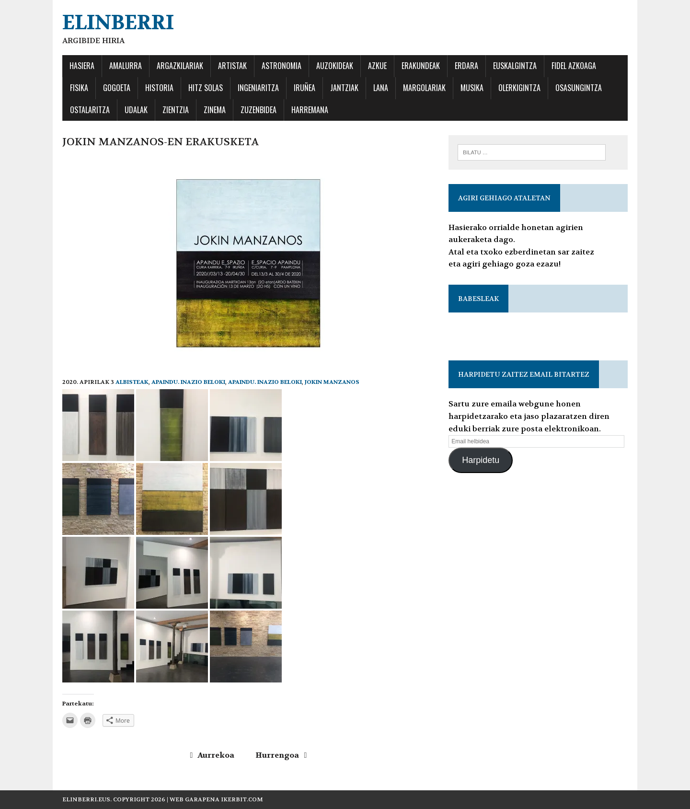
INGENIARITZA (258, 87)
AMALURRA (125, 65)
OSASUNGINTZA (578, 87)
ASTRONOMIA (281, 65)
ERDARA (466, 65)
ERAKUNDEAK (421, 65)
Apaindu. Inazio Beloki (188, 382)
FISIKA (79, 87)
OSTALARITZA (90, 110)
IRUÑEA (304, 87)
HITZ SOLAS (205, 87)
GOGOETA (116, 87)
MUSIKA (471, 87)
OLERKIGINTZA (519, 87)
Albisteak (132, 382)
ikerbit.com (242, 799)
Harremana (309, 110)
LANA (380, 87)
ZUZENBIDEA (258, 110)
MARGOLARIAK (424, 87)
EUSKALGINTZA (515, 65)
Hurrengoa (281, 755)
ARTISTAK (232, 65)
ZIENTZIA (175, 110)
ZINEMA (215, 110)
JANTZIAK (344, 87)
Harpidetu (480, 460)
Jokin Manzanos (332, 382)
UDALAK (136, 110)
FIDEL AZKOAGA (574, 65)
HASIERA (81, 65)
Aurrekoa (212, 755)
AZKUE (377, 65)
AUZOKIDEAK (334, 65)
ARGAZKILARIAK (180, 65)
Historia (159, 87)
